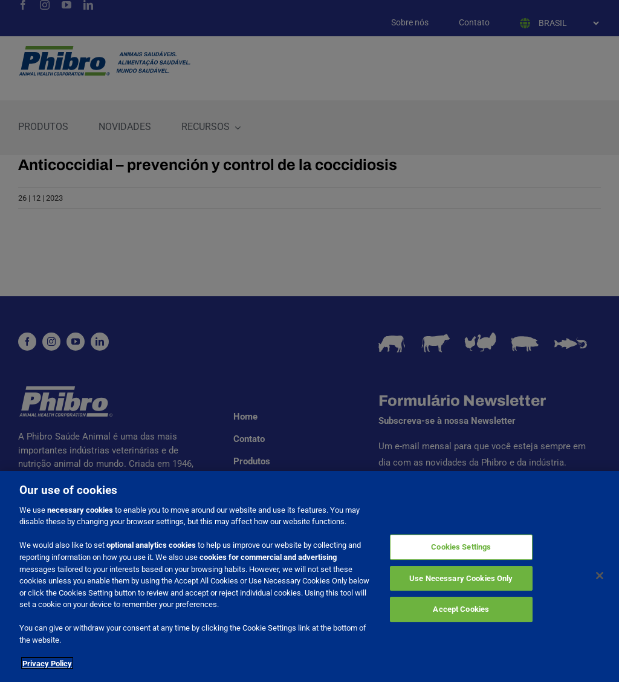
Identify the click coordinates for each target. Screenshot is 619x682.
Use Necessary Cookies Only (461, 584)
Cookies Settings (461, 552)
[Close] (599, 581)
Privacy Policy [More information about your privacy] (47, 669)
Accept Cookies (461, 615)
